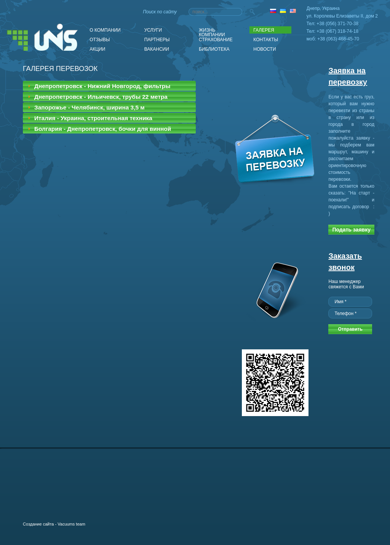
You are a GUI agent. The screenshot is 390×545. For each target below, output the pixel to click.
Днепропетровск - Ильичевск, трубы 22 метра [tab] (97, 96)
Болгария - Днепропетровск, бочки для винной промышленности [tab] (98, 129)
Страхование (216, 39)
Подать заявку (351, 230)
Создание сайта (38, 524)
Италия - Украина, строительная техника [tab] (89, 118)
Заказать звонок (345, 262)
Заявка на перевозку (347, 76)
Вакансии (156, 49)
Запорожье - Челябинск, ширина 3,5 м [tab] (85, 107)
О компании (105, 30)
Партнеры (157, 39)
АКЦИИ (97, 49)
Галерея (263, 30)
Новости (264, 49)
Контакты (265, 39)
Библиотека (214, 49)
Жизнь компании (212, 30)
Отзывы (100, 39)
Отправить (350, 329)
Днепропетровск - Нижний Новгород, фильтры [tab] (98, 86)
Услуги (153, 30)
